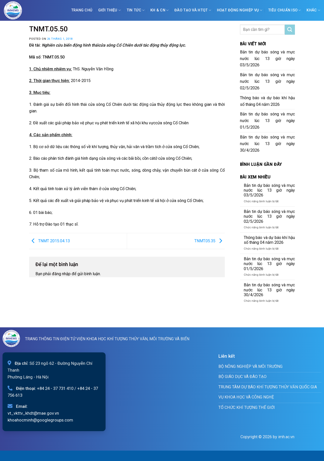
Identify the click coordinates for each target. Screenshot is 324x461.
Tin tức (136, 10)
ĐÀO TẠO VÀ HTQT (192, 10)
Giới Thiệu (109, 10)
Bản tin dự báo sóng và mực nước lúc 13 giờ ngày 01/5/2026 (267, 121)
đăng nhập (61, 273)
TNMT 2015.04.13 (49, 240)
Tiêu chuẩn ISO (284, 10)
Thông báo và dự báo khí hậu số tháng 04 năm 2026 (267, 101)
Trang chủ (82, 10)
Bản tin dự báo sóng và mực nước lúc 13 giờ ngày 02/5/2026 (267, 81)
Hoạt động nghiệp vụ (239, 10)
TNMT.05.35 (209, 240)
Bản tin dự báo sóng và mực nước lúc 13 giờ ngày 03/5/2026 (267, 59)
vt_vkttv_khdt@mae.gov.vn (33, 413)
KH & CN (159, 10)
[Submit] (290, 30)
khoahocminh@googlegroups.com (40, 420)
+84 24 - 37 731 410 (55, 388)
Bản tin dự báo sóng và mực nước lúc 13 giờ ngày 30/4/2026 (267, 144)
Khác (313, 10)
